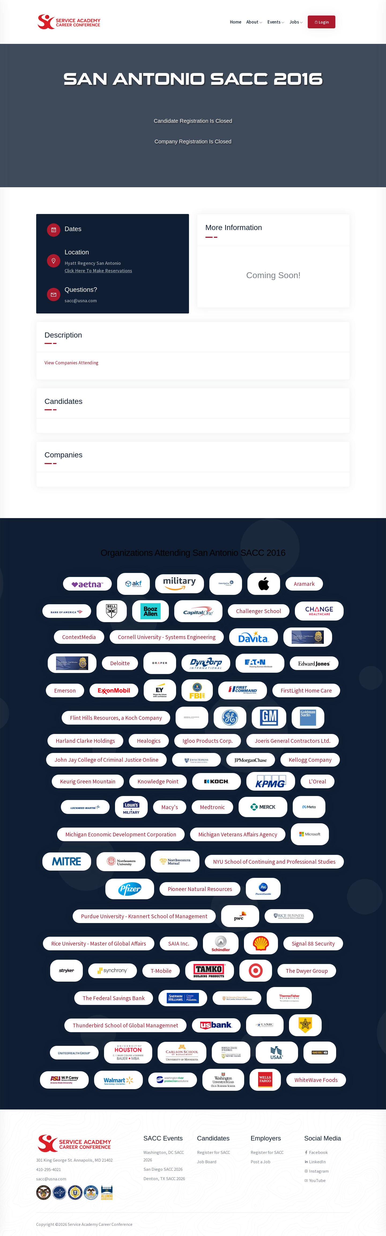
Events (276, 22)
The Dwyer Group (307, 970)
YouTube (315, 1180)
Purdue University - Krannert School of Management (144, 916)
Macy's (169, 807)
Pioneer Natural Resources (200, 889)
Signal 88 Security (313, 943)
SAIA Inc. (178, 943)
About (254, 22)
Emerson (65, 690)
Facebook (316, 1152)
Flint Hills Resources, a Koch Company (116, 717)
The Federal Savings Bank (114, 998)
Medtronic (212, 807)
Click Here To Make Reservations (98, 270)
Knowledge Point (158, 781)
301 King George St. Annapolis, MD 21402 (74, 1160)
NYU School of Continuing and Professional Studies (274, 861)
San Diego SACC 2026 (163, 1169)
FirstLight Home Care (306, 690)
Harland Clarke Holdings (85, 740)
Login (321, 22)
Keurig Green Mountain (88, 781)
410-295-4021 (48, 1169)
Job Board (206, 1161)
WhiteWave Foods (316, 1080)
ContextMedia (79, 637)
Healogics (149, 740)
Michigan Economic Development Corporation (120, 834)
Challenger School (258, 611)
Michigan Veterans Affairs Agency (237, 834)
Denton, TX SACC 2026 (164, 1178)
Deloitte (120, 663)
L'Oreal (317, 781)
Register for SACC (213, 1152)
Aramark (304, 583)
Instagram (316, 1171)
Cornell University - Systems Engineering (167, 637)
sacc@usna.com (81, 300)
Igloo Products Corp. (208, 740)
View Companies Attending (71, 362)
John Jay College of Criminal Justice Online (106, 759)
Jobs (296, 22)
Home (235, 22)
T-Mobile (161, 970)
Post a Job (260, 1161)
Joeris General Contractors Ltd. (293, 740)
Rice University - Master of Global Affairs (98, 943)
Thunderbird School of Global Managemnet (125, 1025)
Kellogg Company (310, 759)
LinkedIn (315, 1161)
